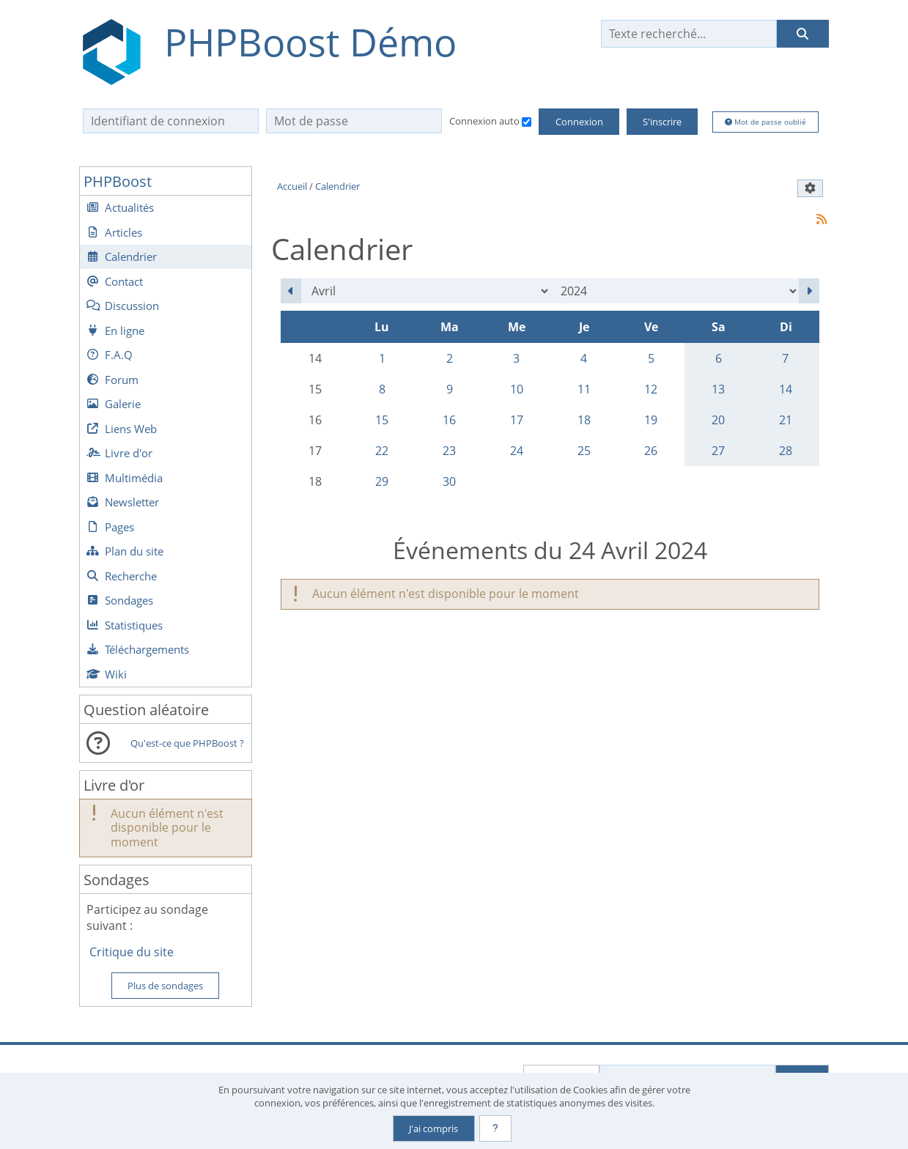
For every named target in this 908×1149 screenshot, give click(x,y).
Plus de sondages (165, 985)
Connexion (579, 121)
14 (785, 389)
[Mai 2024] (809, 290)
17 (516, 420)
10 (516, 389)
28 (785, 451)
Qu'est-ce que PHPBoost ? (187, 743)
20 (718, 420)
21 (785, 420)
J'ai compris (433, 1128)
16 (449, 420)
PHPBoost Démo (310, 42)
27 (718, 451)
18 (584, 420)
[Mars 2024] (291, 290)
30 (449, 481)
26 (650, 451)
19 (650, 420)
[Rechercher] (802, 34)
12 (650, 389)
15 (381, 420)
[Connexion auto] (526, 122)
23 (449, 451)
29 (381, 481)
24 (516, 451)
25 (584, 451)
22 (381, 451)
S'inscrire (662, 121)
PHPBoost (118, 181)
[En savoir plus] (495, 1128)
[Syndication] (821, 218)
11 (584, 389)
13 (718, 389)
